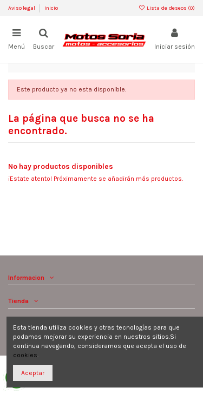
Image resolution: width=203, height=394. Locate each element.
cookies (25, 355)
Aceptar (32, 373)
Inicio (51, 8)
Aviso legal (22, 8)
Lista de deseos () (167, 8)
